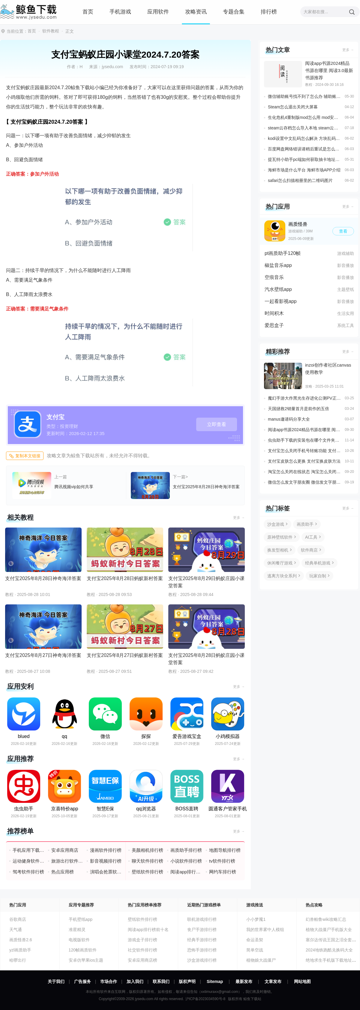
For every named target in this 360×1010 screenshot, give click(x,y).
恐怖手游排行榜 (202, 950)
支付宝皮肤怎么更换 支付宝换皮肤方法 (304, 461)
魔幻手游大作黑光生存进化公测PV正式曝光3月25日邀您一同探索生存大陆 (305, 398)
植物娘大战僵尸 (261, 960)
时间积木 (274, 313)
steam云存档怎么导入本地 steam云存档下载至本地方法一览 (305, 127)
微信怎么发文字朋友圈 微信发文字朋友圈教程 (305, 482)
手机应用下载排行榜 (29, 850)
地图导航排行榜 (225, 850)
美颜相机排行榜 (147, 850)
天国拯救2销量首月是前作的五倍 (298, 408)
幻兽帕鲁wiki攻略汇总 (326, 919)
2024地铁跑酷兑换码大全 (329, 950)
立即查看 (216, 424)
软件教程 (50, 31)
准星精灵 (77, 929)
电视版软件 (79, 939)
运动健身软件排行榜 (29, 860)
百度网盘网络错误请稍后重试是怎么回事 (305, 149)
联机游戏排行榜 (202, 919)
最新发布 (244, 981)
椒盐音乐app (278, 265)
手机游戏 (120, 12)
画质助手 (305, 524)
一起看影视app (281, 301)
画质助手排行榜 (186, 850)
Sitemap (215, 981)
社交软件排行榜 (142, 950)
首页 (87, 12)
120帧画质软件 (83, 950)
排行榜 (269, 12)
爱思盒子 (274, 325)
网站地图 (302, 981)
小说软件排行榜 (186, 860)
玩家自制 (317, 575)
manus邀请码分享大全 (289, 419)
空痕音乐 (274, 277)
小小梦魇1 (256, 919)
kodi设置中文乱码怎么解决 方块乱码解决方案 (305, 138)
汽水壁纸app (278, 289)
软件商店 (309, 550)
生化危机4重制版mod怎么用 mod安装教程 (305, 117)
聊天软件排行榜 (147, 860)
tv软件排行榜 (222, 860)
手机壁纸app (80, 919)
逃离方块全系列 (282, 575)
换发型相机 (277, 550)
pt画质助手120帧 (283, 253)
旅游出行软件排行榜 (67, 860)
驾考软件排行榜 (28, 871)
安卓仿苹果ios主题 (86, 960)
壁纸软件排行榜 (147, 871)
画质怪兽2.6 (20, 939)
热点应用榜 (62, 871)
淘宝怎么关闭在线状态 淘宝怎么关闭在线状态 (305, 471)
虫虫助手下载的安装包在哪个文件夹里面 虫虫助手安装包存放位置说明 (305, 440)
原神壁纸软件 (279, 537)
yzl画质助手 (20, 950)
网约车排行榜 (222, 871)
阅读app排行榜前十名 (186, 871)
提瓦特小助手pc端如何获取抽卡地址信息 (305, 159)
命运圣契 (254, 939)
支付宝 (55, 417)
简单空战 (254, 950)
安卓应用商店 (64, 850)
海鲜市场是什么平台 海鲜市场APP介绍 (304, 170)
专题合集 (233, 12)
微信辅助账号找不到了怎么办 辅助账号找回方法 (305, 96)
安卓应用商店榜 (142, 960)
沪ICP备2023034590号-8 (205, 999)
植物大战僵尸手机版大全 (329, 929)
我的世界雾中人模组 (265, 929)
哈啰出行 (17, 960)
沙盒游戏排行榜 (202, 960)
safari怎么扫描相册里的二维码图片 (300, 180)
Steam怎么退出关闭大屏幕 (293, 106)
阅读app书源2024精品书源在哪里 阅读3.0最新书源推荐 (305, 429)
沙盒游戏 (275, 524)
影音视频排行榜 (106, 860)
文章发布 (273, 981)
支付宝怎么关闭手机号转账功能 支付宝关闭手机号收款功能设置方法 (305, 450)
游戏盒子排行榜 (142, 939)
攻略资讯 (196, 12)
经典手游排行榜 (202, 939)
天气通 (15, 929)
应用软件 (158, 12)
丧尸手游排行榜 (202, 929)
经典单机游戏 (317, 563)
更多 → (239, 518)
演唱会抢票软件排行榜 (106, 871)
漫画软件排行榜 (106, 850)
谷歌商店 (17, 919)
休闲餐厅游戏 (279, 563)
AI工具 (311, 537)
